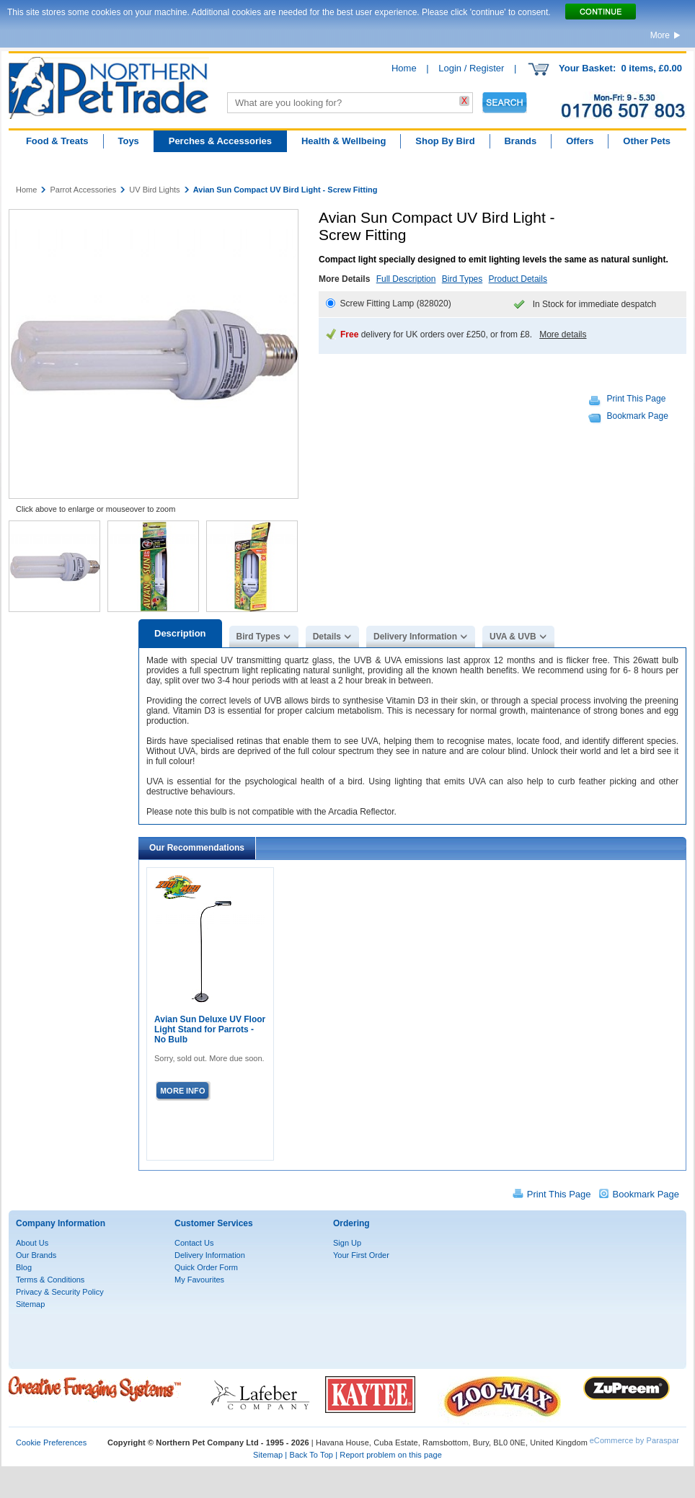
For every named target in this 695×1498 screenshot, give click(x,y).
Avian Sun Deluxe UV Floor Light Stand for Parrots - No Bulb (209, 1029)
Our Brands (36, 1255)
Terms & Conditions (50, 1279)
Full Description (406, 279)
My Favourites (199, 1279)
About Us (32, 1242)
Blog (24, 1267)
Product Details (518, 279)
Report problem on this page (391, 1454)
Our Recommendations (196, 848)
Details (327, 636)
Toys (128, 141)
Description (180, 633)
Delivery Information (415, 636)
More (660, 35)
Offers (579, 141)
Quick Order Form (206, 1267)
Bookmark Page (637, 416)
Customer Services (213, 1223)
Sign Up (347, 1242)
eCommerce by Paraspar (634, 1440)
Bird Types (462, 279)
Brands (520, 141)
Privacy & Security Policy (60, 1292)
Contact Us (193, 1242)
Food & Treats (57, 141)
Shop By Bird (444, 141)
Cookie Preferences (51, 1442)
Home (404, 68)
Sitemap (30, 1304)
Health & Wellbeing (343, 141)
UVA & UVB (513, 636)
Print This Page (636, 399)
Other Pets (646, 141)
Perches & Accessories (220, 141)
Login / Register (471, 68)
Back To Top (311, 1454)
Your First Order (361, 1255)
